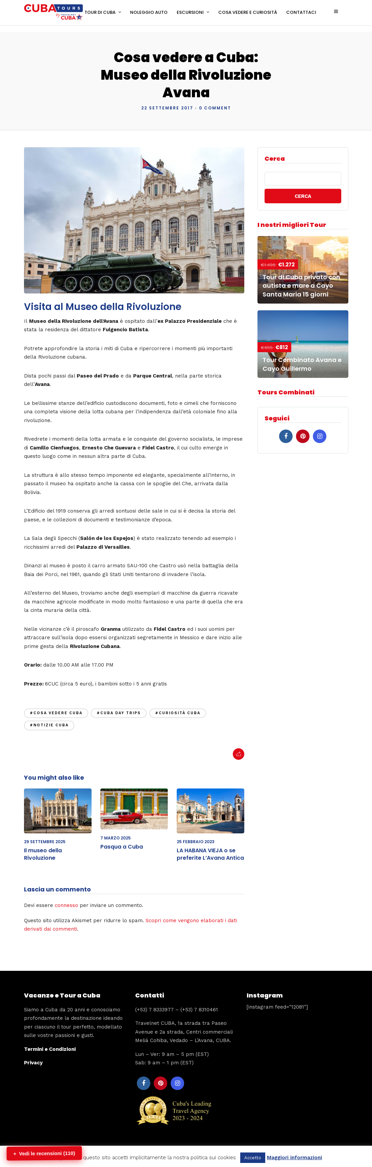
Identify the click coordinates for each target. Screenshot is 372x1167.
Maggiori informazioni (294, 1158)
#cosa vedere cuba (56, 706)
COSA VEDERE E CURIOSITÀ (247, 12)
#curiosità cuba (177, 706)
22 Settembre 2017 (167, 101)
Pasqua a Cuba (121, 840)
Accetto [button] (252, 1157)
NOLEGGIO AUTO (149, 12)
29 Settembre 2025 (45, 835)
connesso (66, 899)
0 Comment (215, 101)
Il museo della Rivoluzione (43, 847)
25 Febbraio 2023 (196, 835)
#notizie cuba (49, 719)
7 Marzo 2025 (115, 831)
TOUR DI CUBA (100, 12)
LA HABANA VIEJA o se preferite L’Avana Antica (210, 847)
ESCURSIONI (190, 12)
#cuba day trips (119, 706)
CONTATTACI (301, 12)
